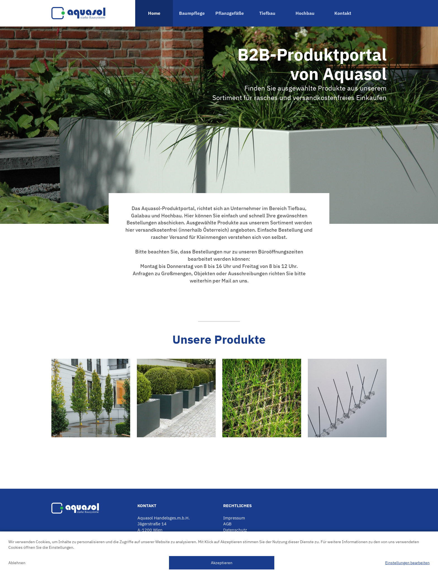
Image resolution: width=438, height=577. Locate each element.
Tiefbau (267, 13)
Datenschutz (235, 530)
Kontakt (342, 13)
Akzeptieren (221, 562)
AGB (227, 523)
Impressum (234, 518)
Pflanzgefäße (229, 13)
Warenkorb (374, 13)
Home (154, 13)
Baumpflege (192, 13)
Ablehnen (16, 562)
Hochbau (305, 13)
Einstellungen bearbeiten (407, 562)
